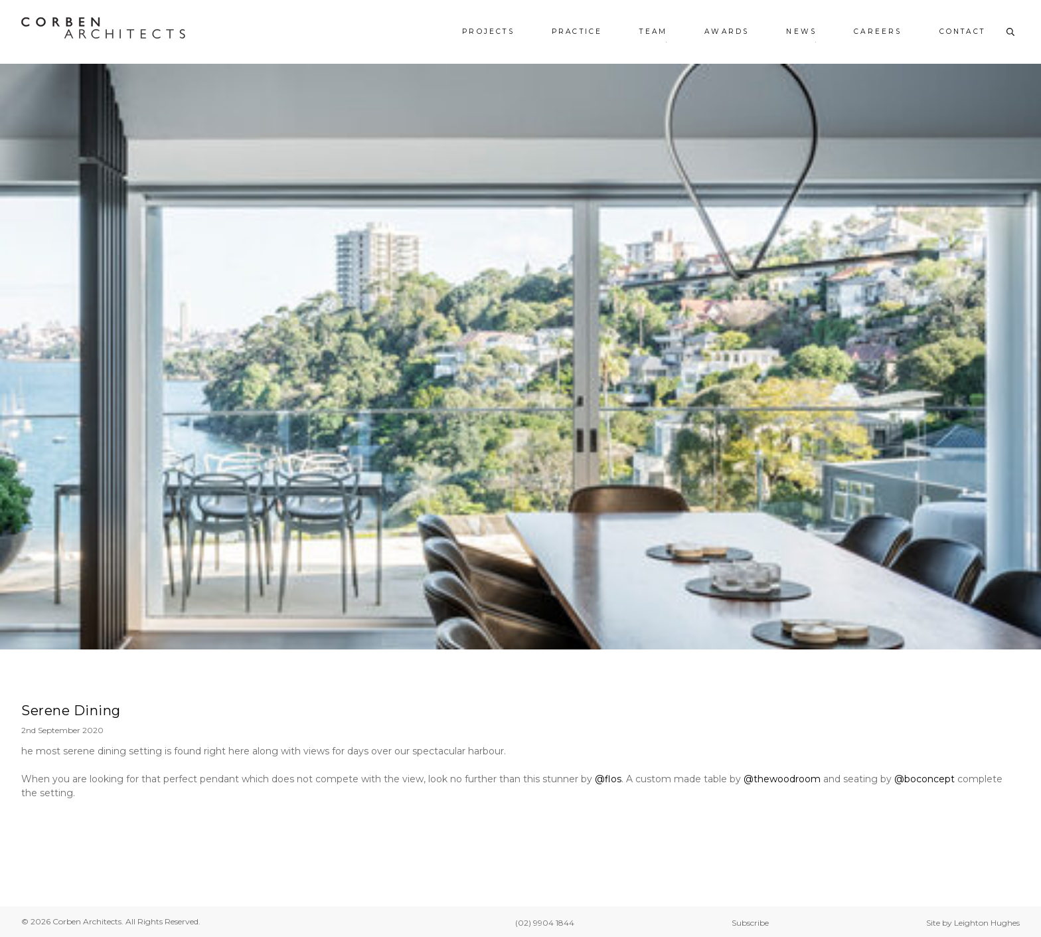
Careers (878, 32)
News (801, 32)
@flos (608, 779)
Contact (962, 32)
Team (653, 32)
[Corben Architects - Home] (103, 28)
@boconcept (924, 779)
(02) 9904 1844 (544, 923)
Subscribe (750, 923)
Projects (488, 32)
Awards (726, 32)
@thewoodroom (782, 779)
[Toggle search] (1010, 32)
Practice (577, 32)
